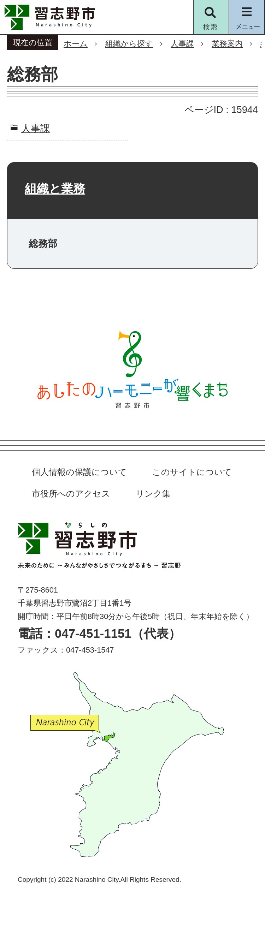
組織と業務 (55, 188)
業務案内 (227, 43)
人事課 (182, 43)
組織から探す (129, 43)
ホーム (76, 43)
